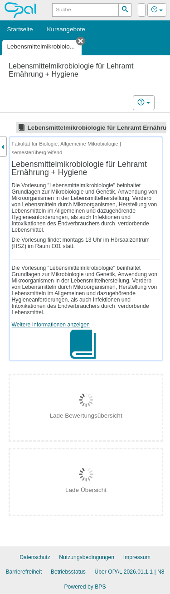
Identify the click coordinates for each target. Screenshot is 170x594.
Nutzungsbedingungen (86, 557)
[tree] (85, 127)
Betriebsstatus (68, 572)
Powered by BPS (85, 587)
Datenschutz (34, 557)
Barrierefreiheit (23, 572)
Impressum (137, 557)
